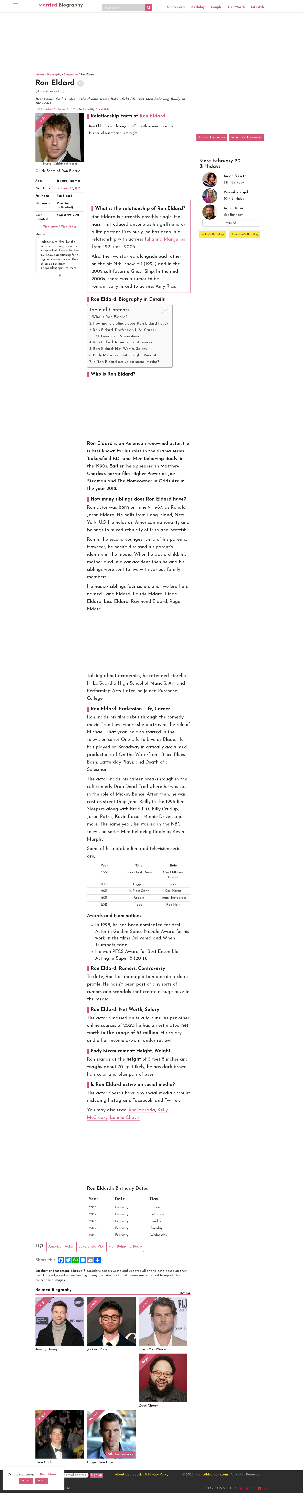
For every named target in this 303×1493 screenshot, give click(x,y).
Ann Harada (141, 1110)
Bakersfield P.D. (91, 1247)
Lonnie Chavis (125, 1117)
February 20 (64, 188)
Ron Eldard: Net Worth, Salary (120, 349)
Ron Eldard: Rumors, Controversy (122, 342)
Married (60, 5)
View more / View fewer (59, 226)
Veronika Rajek (236, 192)
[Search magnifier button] (148, 7)
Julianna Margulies (164, 239)
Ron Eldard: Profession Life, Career (124, 330)
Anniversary (175, 7)
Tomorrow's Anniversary (246, 137)
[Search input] (124, 7)
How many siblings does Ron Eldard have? (130, 324)
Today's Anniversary (211, 137)
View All (231, 222)
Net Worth (236, 7)
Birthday (198, 7)
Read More (48, 1474)
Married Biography (48, 74)
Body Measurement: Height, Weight (124, 355)
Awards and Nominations (119, 336)
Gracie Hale (102, 109)
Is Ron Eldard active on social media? (126, 362)
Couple (216, 7)
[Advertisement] (151, 41)
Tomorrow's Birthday (244, 234)
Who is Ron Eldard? (109, 317)
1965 (77, 188)
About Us (122, 1474)
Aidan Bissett (235, 176)
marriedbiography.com (211, 1474)
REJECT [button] (41, 1481)
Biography (71, 74)
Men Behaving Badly (125, 1247)
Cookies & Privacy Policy (150, 1474)
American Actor (61, 1247)
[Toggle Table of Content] (163, 309)
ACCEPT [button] (26, 1481)
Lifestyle (258, 7)
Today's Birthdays (212, 234)
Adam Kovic (234, 208)
